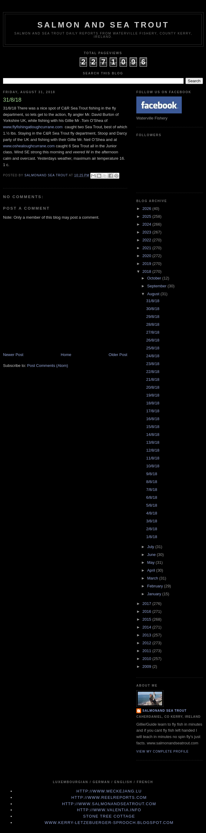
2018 (147, 271)
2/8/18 (151, 529)
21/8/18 (152, 379)
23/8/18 (152, 363)
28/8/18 (152, 324)
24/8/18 (152, 356)
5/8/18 (151, 505)
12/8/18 (152, 450)
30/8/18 (152, 308)
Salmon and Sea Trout (103, 24)
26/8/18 (152, 340)
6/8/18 (151, 497)
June (152, 554)
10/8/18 (152, 466)
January (154, 594)
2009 (147, 666)
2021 (147, 248)
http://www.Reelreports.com (109, 797)
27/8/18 (152, 332)
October (154, 278)
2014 (147, 627)
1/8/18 (151, 536)
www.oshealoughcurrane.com (29, 146)
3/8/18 (151, 521)
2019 (147, 263)
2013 (147, 635)
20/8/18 (152, 387)
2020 (147, 255)
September (157, 286)
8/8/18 (151, 481)
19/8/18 (152, 395)
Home (66, 354)
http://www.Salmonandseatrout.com (109, 804)
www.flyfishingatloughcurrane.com (33, 127)
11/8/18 (152, 458)
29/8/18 (152, 316)
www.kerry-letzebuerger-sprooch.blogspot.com (109, 822)
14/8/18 (152, 434)
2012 (147, 643)
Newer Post (13, 354)
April (151, 570)
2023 (147, 232)
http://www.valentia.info (109, 810)
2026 (147, 208)
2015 (147, 619)
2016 (147, 611)
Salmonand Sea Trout (164, 710)
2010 (147, 658)
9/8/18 (151, 474)
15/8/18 (152, 426)
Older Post (118, 354)
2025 (147, 216)
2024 (147, 224)
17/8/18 (152, 411)
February (155, 586)
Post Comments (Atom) (47, 365)
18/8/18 (152, 403)
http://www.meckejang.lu (109, 791)
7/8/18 (151, 489)
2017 (147, 603)
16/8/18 (152, 418)
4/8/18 (151, 513)
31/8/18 (152, 301)
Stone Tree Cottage (109, 816)
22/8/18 (152, 371)
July (151, 546)
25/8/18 (152, 348)
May (151, 562)
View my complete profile (162, 751)
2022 (147, 240)
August (154, 294)
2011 (147, 650)
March (153, 578)
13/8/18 (152, 442)
